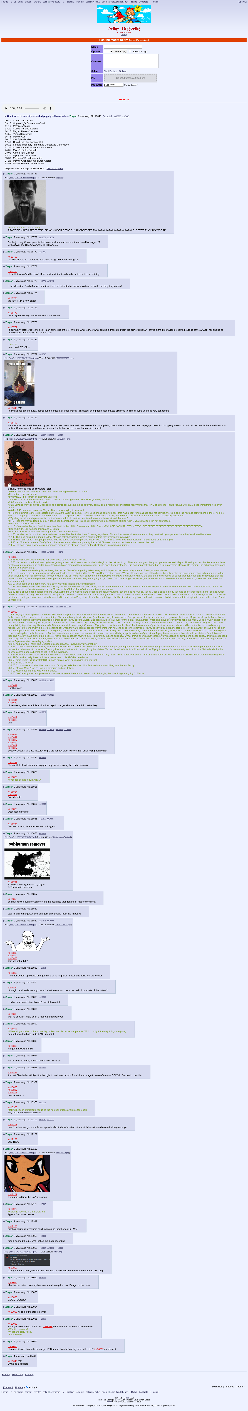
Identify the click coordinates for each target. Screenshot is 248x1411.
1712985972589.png (26, 1155)
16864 (34, 985)
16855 (34, 821)
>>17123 (50, 1122)
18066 (34, 1344)
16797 (34, 420)
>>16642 (12, 688)
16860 (34, 923)
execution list (116, 2)
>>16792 (117, 119)
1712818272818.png (26, 441)
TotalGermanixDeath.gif (62, 840)
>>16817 (12, 720)
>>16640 (12, 410)
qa (15, 2)
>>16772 (12, 315)
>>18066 (42, 1322)
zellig (20, 2)
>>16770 (42, 240)
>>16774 (50, 240)
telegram (80, 2)
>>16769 (12, 259)
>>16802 (99, 1351)
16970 (34, 1105)
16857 (34, 896)
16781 (34, 342)
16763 (34, 176)
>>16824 (42, 732)
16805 (34, 437)
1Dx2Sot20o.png (63, 442)
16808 (34, 609)
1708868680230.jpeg (64, 361)
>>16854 (67, 732)
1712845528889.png (26, 927)
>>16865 (12, 1016)
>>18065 (42, 1280)
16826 (34, 789)
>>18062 (42, 1251)
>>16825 (50, 732)
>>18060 (42, 1239)
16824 (34, 760)
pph (126, 2)
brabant (28, 2)
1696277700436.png (63, 927)
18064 (34, 1309)
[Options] (242, 2)
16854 (34, 806)
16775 (34, 310)
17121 (34, 1137)
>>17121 (42, 1122)
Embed (110, 73)
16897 (34, 1026)
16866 (34, 1011)
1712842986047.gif (25, 839)
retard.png (58, 1254)
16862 (34, 970)
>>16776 (50, 284)
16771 (34, 269)
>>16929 (59, 438)
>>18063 (50, 1251)
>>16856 (42, 822)
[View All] (107, 118)
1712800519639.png (26, 180)
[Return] (131, 40)
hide (11, 180)
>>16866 (42, 1000)
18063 (34, 1295)
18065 (34, 1321)
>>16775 (42, 284)
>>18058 (12, 1270)
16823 (34, 732)
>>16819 (42, 683)
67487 (32, 1358)
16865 (34, 999)
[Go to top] (17, 1377)
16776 (34, 325)
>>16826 (59, 732)
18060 (34, 1250)
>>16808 (42, 555)
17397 (34, 1224)
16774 (34, 295)
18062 (34, 1280)
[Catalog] (8, 1390)
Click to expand (55, 171)
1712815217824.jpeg (26, 360)
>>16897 (50, 609)
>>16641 (12, 702)
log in (155, 2)
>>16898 (50, 923)
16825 (34, 774)
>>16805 (12, 559)
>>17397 (42, 1207)
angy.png (59, 180)
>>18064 (59, 1251)
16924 (34, 1058)
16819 (34, 714)
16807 (34, 554)
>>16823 (50, 683)
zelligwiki (90, 2)
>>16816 (48, 1329)
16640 (98, 118)
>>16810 (12, 722)
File (102, 73)
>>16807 (42, 438)
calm (45, 2)
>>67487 (125, 119)
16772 (34, 283)
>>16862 (42, 923)
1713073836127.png (26, 1254)
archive (70, 2)
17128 (34, 1206)
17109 (34, 1122)
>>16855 (42, 807)
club (98, 2)
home (5, 2)
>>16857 (50, 822)
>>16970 (42, 1070)
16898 (34, 1043)
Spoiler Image (136, 51)
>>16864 (42, 971)
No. (93, 118)
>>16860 (50, 438)
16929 (34, 1085)
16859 (34, 911)
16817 (34, 697)
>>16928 (42, 836)
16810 (34, 682)
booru (105, 2)
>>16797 (42, 357)
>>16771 (42, 254)
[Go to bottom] (142, 40)
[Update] (18, 1390)
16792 (34, 356)
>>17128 (42, 1105)
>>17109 (67, 609)
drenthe (37, 2)
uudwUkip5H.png (62, 1155)
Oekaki (119, 73)
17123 (34, 1151)
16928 (34, 1070)
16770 (34, 254)
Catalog (124, 34)
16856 (34, 836)
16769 (34, 240)
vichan (126, 1401)
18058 (34, 1238)
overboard (55, 2)
